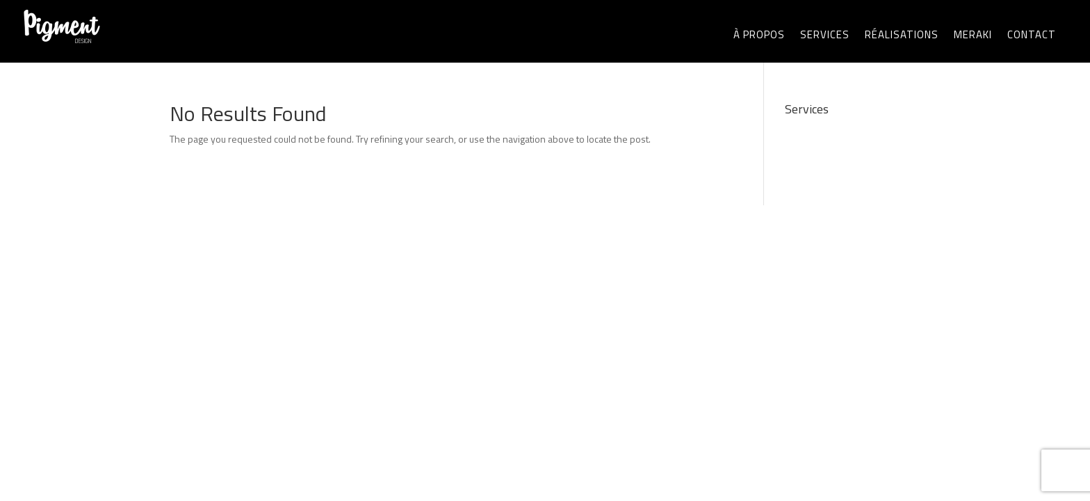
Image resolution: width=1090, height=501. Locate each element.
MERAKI (973, 34)
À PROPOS (759, 34)
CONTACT (1031, 34)
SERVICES (824, 34)
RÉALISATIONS (901, 34)
